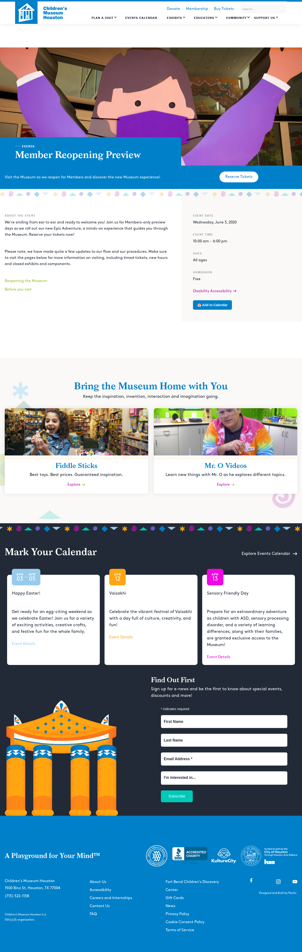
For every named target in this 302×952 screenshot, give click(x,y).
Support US (264, 18)
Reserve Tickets (238, 177)
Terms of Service (180, 930)
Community (236, 18)
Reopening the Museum (26, 281)
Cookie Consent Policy (185, 922)
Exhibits (174, 18)
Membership (197, 9)
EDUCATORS (204, 18)
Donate (173, 9)
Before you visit (18, 289)
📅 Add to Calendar (212, 305)
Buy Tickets (224, 9)
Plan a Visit (102, 18)
